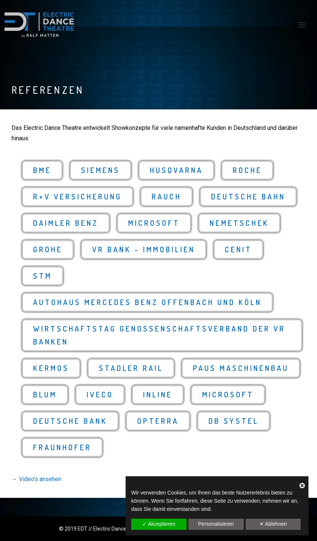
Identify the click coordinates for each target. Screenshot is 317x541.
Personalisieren (216, 524)
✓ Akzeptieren (158, 524)
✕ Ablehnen (273, 524)
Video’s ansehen (40, 479)
